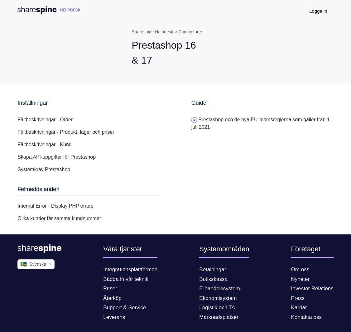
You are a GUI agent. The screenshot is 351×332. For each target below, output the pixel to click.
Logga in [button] (318, 11)
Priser (110, 288)
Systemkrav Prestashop (43, 169)
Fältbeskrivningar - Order (45, 119)
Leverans (114, 317)
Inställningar (32, 103)
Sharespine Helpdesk (152, 31)
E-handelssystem (219, 288)
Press (298, 298)
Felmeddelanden (38, 189)
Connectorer (190, 31)
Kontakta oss (306, 317)
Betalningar (212, 269)
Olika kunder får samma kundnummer (59, 218)
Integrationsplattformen (130, 269)
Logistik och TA (217, 307)
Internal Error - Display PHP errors (55, 206)
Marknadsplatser (218, 317)
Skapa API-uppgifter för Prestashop (56, 157)
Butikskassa (213, 279)
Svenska (36, 264)
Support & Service (124, 307)
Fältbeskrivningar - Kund (44, 144)
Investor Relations (312, 288)
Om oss (300, 269)
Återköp (112, 298)
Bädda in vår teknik (125, 279)
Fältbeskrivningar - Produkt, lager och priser (65, 132)
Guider (199, 103)
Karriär (299, 307)
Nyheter (300, 279)
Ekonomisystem (218, 298)
